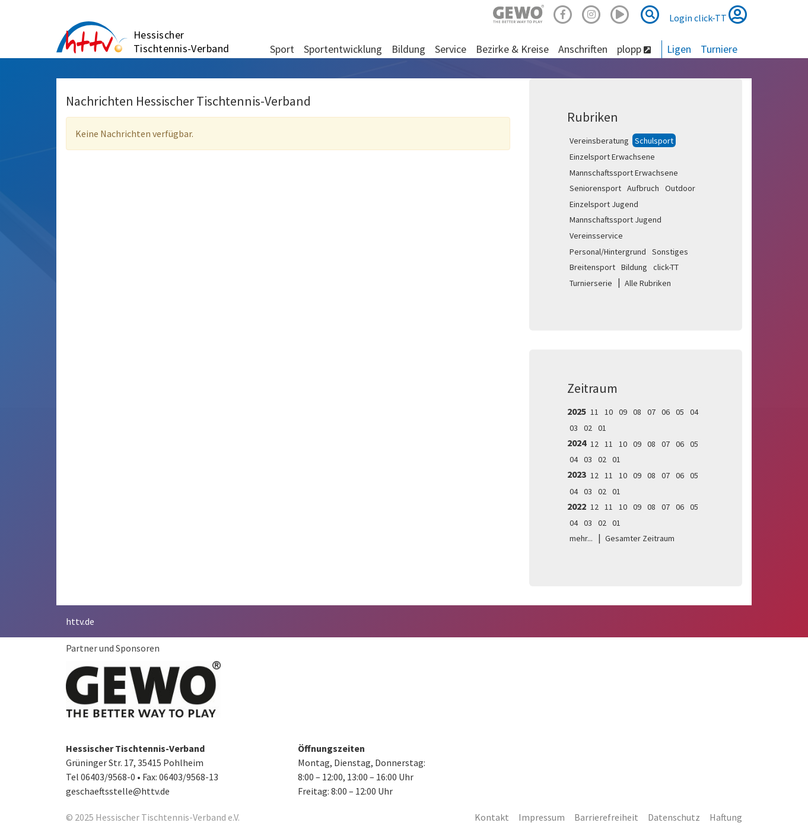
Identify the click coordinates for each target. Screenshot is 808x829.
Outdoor (680, 188)
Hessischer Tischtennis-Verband (181, 41)
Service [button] (450, 49)
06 (665, 411)
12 (594, 444)
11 (594, 411)
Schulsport (654, 140)
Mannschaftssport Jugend (615, 219)
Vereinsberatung (599, 140)
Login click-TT (708, 14)
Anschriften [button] (582, 49)
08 (637, 411)
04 (694, 411)
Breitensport (592, 267)
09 (623, 411)
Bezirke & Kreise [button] (512, 49)
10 (609, 411)
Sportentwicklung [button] (343, 49)
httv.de (80, 621)
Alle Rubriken (648, 283)
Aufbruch (643, 188)
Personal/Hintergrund (608, 251)
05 (680, 411)
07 (651, 411)
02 (588, 428)
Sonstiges (670, 251)
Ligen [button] (679, 49)
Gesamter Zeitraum (640, 538)
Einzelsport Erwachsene (612, 156)
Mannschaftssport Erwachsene (624, 172)
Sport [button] (282, 49)
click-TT (666, 267)
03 (574, 428)
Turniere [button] (719, 49)
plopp (634, 49)
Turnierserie (591, 283)
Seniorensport (595, 188)
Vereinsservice (596, 235)
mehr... (581, 538)
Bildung (634, 267)
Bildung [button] (408, 49)
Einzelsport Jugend (604, 204)
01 (602, 428)
